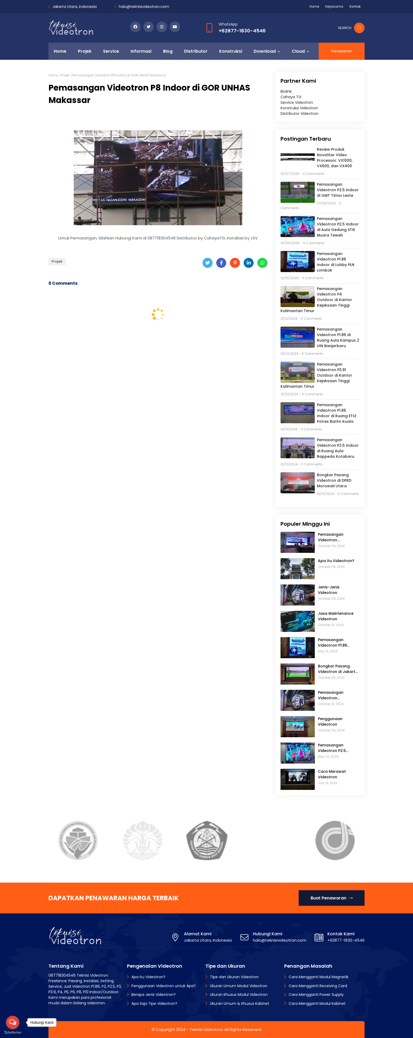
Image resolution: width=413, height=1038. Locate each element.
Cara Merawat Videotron (332, 774)
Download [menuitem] (265, 51)
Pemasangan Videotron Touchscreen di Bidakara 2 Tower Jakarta (335, 537)
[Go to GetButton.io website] (12, 1032)
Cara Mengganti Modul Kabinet (317, 1003)
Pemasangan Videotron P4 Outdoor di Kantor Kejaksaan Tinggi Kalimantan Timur (316, 299)
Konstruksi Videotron (299, 108)
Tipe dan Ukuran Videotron (234, 977)
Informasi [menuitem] (141, 51)
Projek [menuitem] (84, 51)
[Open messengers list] (12, 1022)
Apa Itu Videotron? (336, 560)
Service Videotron (297, 102)
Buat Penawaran (332, 898)
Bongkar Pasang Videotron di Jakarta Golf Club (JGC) (338, 669)
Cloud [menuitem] (298, 51)
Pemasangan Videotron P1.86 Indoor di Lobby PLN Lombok (335, 262)
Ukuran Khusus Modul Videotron (239, 994)
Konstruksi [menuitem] (230, 51)
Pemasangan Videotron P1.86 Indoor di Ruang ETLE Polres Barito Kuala (336, 413)
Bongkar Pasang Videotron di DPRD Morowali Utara (334, 480)
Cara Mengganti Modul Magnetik (318, 977)
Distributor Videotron (299, 113)
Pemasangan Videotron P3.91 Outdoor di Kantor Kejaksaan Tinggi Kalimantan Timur (316, 375)
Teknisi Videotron (206, 1029)
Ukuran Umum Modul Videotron (238, 985)
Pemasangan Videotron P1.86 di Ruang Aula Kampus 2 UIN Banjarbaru (338, 337)
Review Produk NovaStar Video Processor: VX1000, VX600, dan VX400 (334, 158)
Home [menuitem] (60, 51)
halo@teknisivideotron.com (144, 6)
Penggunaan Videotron (330, 721)
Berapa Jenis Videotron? (153, 994)
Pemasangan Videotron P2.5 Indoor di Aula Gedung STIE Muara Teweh (338, 227)
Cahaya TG (291, 97)
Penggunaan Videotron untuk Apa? (163, 985)
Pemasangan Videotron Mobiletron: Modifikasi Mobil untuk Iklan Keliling (335, 695)
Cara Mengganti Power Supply (316, 994)
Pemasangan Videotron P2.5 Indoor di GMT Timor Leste (338, 190)
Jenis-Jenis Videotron (329, 589)
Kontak (355, 6)
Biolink (286, 91)
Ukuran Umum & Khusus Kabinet (239, 1003)
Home (314, 6)
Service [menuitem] (111, 51)
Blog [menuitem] (168, 51)
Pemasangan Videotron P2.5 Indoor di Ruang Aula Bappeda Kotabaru (338, 448)
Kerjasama (334, 6)
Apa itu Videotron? (148, 977)
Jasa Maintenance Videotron (335, 616)
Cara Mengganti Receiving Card (318, 985)
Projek (64, 75)
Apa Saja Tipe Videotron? (154, 1003)
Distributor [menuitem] (196, 51)
